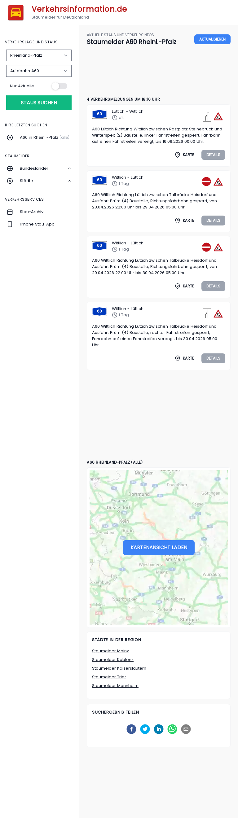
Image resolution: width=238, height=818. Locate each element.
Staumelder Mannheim (115, 686)
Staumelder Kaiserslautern (119, 668)
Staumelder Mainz (110, 651)
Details (213, 154)
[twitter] (145, 729)
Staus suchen (39, 102)
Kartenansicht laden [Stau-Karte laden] (158, 547)
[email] (186, 729)
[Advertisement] (158, 69)
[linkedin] (159, 729)
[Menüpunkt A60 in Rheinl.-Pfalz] (39, 137)
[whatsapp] (172, 729)
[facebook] (131, 729)
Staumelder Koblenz (113, 660)
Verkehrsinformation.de (79, 9)
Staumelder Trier (109, 677)
